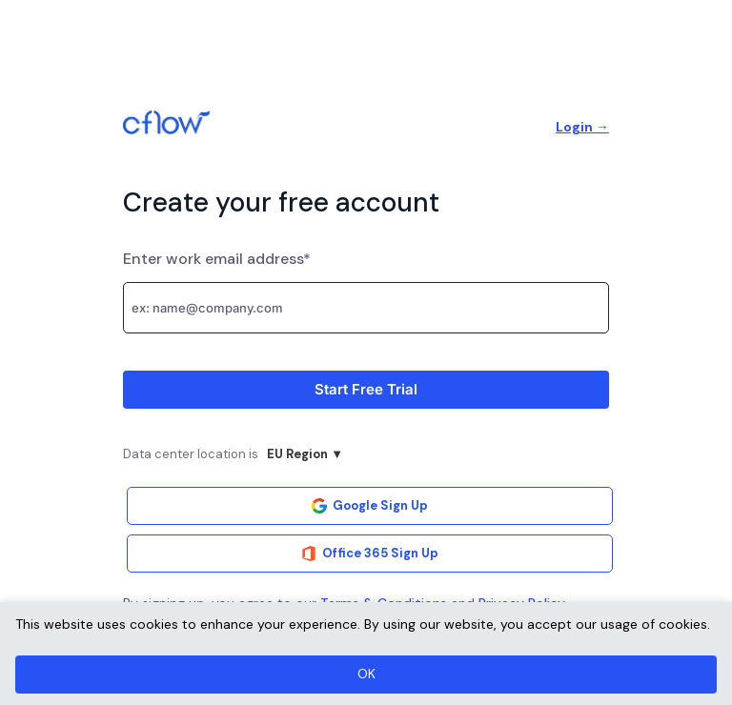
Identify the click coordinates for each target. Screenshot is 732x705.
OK (366, 673)
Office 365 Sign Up (369, 553)
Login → (582, 126)
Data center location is (237, 457)
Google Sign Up (370, 505)
